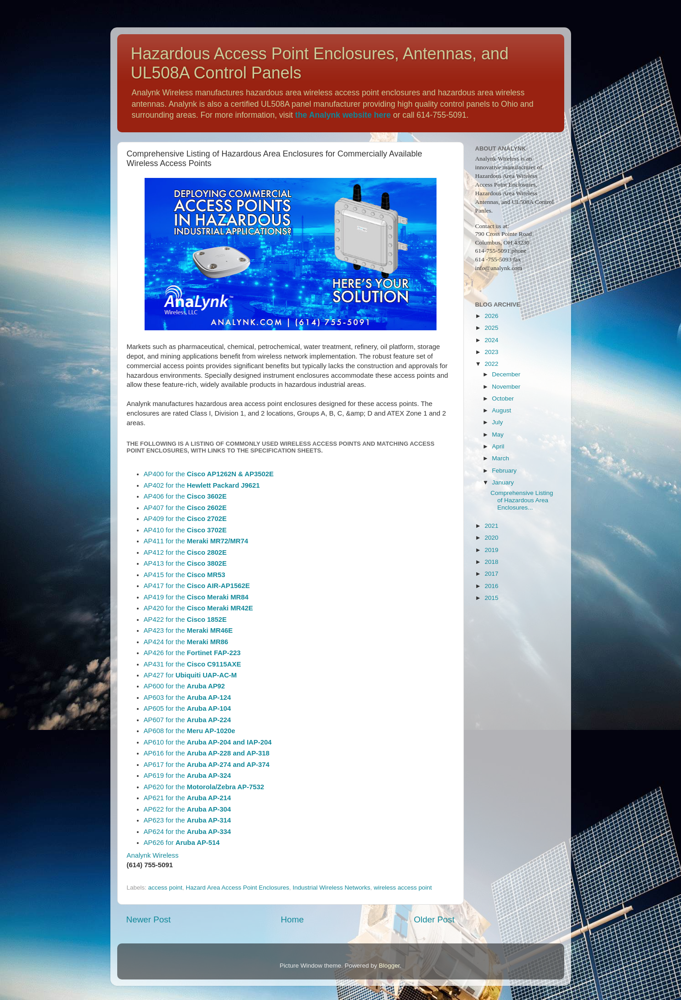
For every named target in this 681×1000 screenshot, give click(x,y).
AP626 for (182, 842)
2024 (491, 340)
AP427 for (190, 675)
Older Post (434, 919)
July (497, 422)
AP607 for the (187, 720)
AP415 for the (184, 574)
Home (292, 919)
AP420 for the (198, 608)
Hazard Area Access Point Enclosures (237, 887)
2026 (491, 315)
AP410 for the (185, 530)
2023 (491, 352)
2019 (491, 550)
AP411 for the (196, 541)
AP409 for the (185, 518)
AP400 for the (209, 474)
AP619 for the (187, 775)
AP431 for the (192, 664)
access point (165, 887)
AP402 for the (202, 485)
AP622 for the (187, 809)
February (504, 470)
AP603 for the (187, 697)
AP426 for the (192, 652)
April (498, 446)
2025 (491, 327)
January (503, 482)
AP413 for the (185, 563)
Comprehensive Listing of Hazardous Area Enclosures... (521, 500)
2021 (491, 525)
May (498, 434)
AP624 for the (187, 831)
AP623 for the (187, 820)
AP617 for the (207, 764)
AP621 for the (187, 798)
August (501, 410)
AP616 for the (207, 753)
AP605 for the (187, 708)
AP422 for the (185, 619)
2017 (491, 573)
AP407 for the (185, 507)
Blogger (389, 965)
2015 (491, 597)
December (506, 374)
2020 (491, 537)
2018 (491, 561)
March (500, 458)
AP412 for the (185, 552)
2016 (491, 586)
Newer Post (148, 919)
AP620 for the (204, 787)
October (503, 398)
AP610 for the (208, 742)
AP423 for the (188, 630)
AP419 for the (196, 597)
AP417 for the (197, 585)
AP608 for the (189, 730)
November (506, 386)
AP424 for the (186, 642)
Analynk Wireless (153, 855)
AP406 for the (185, 496)
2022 (491, 363)
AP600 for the (184, 686)
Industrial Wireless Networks (331, 887)
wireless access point (403, 887)
